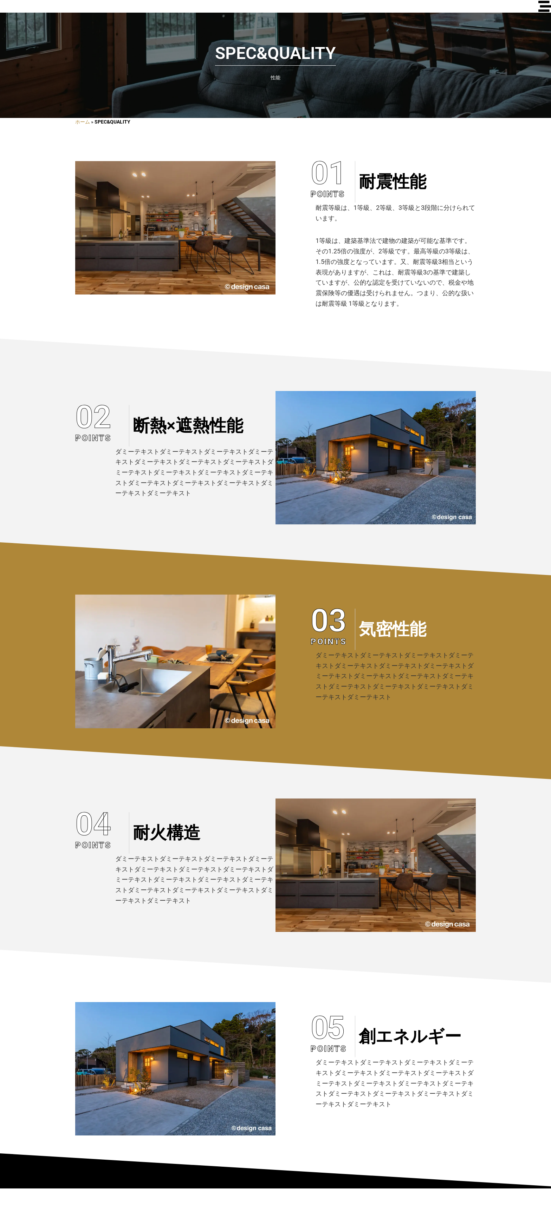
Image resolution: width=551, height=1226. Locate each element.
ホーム (82, 160)
